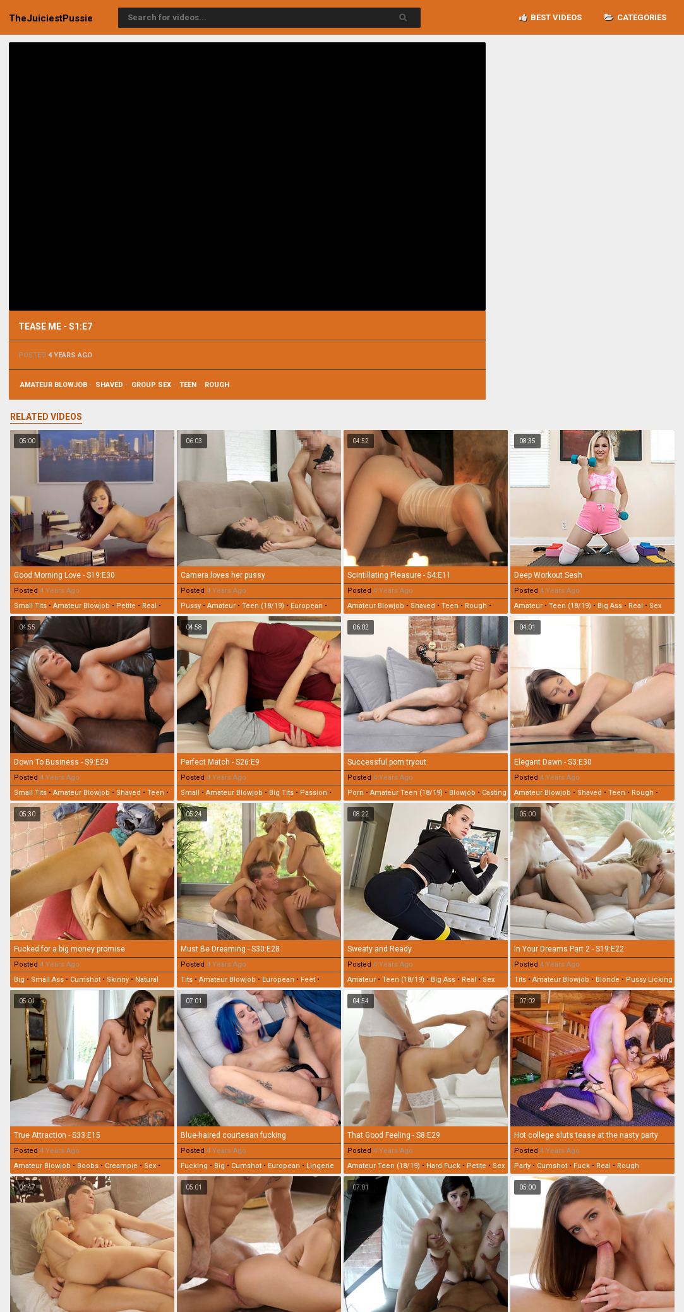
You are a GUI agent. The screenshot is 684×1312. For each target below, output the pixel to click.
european (307, 606)
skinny (118, 979)
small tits (30, 606)
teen (187, 385)
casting (494, 793)
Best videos (550, 17)
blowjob (462, 793)
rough (217, 385)
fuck (581, 1166)
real (149, 606)
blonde (608, 979)
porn (355, 793)
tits (187, 979)
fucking (194, 1166)
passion (313, 793)
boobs (88, 1166)
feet (308, 979)
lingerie (320, 1166)
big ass (609, 606)
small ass (47, 979)
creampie (121, 1166)
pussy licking (649, 979)
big (19, 979)
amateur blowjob (53, 385)
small (190, 793)
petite (126, 606)
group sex (151, 385)
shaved (109, 385)
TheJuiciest (51, 18)
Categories (635, 17)
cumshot (85, 979)
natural (147, 979)
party (522, 1166)
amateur (221, 606)
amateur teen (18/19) (406, 793)
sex (655, 606)
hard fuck (443, 1166)
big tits (281, 793)
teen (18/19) (263, 606)
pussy (191, 606)
